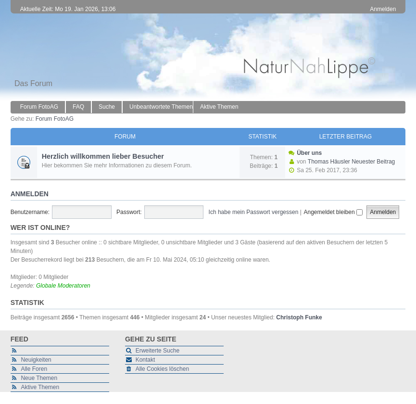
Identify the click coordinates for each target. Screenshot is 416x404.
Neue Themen (39, 378)
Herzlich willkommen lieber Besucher (103, 156)
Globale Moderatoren (63, 285)
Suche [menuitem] (107, 106)
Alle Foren (34, 369)
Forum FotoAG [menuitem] (39, 106)
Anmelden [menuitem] (383, 9)
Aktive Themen (40, 387)
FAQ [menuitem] (78, 106)
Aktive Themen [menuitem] (219, 106)
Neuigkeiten (36, 359)
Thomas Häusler (329, 161)
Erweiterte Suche (157, 350)
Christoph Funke (299, 317)
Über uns (309, 153)
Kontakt (145, 359)
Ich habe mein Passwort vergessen (254, 212)
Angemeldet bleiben (332, 212)
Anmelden (30, 194)
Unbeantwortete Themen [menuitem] (161, 106)
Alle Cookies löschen (162, 369)
